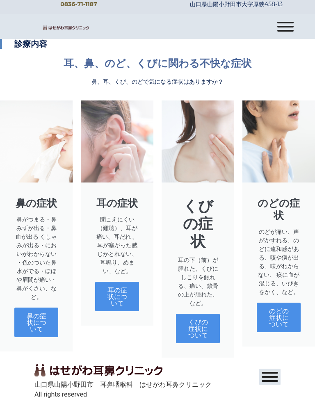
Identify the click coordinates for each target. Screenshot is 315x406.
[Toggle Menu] (285, 27)
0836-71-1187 (78, 4)
